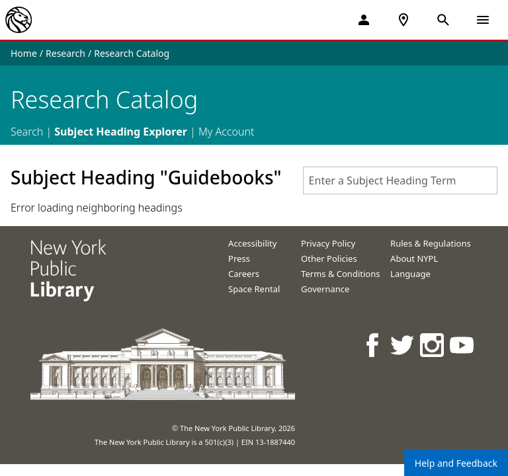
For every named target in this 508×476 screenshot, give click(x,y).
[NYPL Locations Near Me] (403, 20)
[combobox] (400, 180)
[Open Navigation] (483, 20)
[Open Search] (443, 20)
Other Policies (329, 258)
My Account (226, 131)
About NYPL (414, 258)
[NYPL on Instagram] (433, 345)
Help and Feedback (456, 463)
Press (239, 258)
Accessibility (252, 243)
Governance (325, 289)
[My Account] (364, 20)
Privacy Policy (328, 243)
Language (410, 274)
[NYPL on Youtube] (463, 345)
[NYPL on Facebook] (373, 345)
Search (27, 131)
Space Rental (254, 289)
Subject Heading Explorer (120, 131)
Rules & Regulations (430, 243)
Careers (243, 274)
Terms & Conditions (340, 274)
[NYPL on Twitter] (403, 345)
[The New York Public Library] (18, 20)
